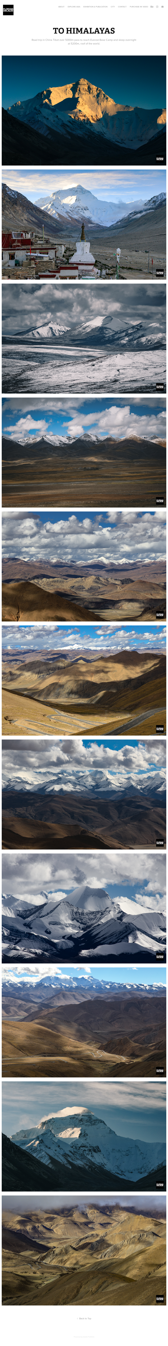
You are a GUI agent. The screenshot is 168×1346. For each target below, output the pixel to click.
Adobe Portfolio (88, 1337)
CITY (113, 6)
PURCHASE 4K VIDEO (139, 6)
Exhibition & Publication (95, 6)
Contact (122, 6)
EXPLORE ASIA (74, 6)
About (61, 6)
